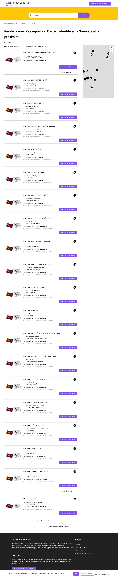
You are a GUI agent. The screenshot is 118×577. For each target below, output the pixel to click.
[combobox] (53, 15)
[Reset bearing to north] (111, 52)
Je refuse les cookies (102, 574)
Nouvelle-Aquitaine (10, 23)
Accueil (77, 544)
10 (85, 79)
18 (87, 78)
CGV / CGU (79, 550)
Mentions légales (80, 547)
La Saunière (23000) (35, 23)
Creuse (22, 23)
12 (83, 71)
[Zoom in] (111, 47)
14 (90, 78)
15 (95, 80)
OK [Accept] (76, 574)
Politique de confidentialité (84, 553)
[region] (98, 71)
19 (87, 71)
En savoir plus (87, 574)
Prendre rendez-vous (68, 67)
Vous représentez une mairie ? (99, 3)
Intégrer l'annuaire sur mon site (59, 526)
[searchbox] (53, 15)
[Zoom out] (111, 49)
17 (97, 70)
